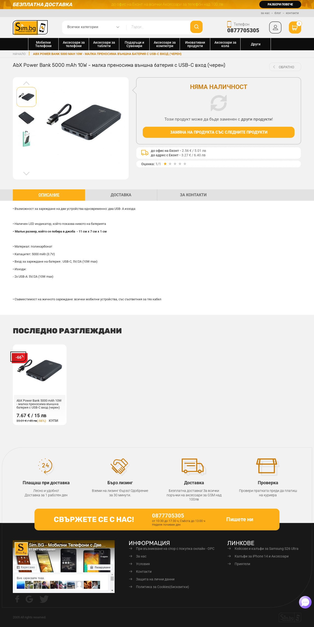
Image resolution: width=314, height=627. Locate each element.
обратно (286, 67)
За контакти (193, 195)
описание (48, 195)
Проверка (268, 482)
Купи (53, 421)
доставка (121, 195)
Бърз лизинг (120, 482)
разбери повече (280, 4)
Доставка (194, 482)
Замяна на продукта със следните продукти (218, 132)
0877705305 (243, 30)
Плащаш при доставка (46, 482)
